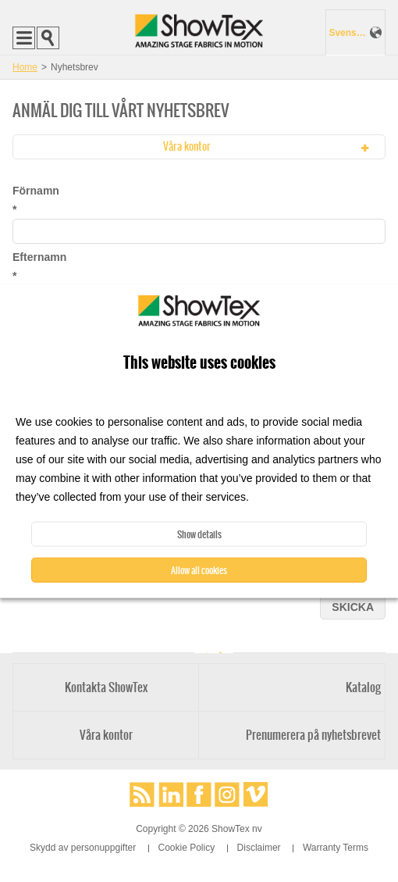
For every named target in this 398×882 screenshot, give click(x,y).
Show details (199, 534)
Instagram (227, 794)
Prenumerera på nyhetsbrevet (313, 735)
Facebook (199, 794)
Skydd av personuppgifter (83, 847)
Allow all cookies (199, 570)
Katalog (363, 687)
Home (24, 67)
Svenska (347, 32)
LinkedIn (170, 794)
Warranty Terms (335, 847)
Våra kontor (106, 735)
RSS (142, 794)
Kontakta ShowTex (106, 687)
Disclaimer (259, 847)
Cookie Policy (186, 847)
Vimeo (255, 794)
